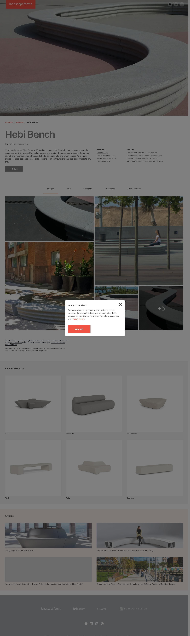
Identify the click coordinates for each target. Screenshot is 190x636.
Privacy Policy (78, 319)
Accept (79, 329)
